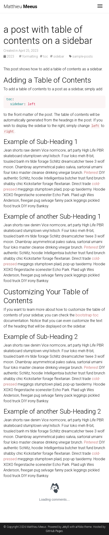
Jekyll (65, 527)
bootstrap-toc (87, 315)
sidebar (57, 56)
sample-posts (81, 56)
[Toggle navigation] (100, 6)
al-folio (79, 527)
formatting (28, 56)
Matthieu (20, 6)
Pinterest (91, 172)
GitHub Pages (54, 531)
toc (44, 56)
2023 (9, 56)
